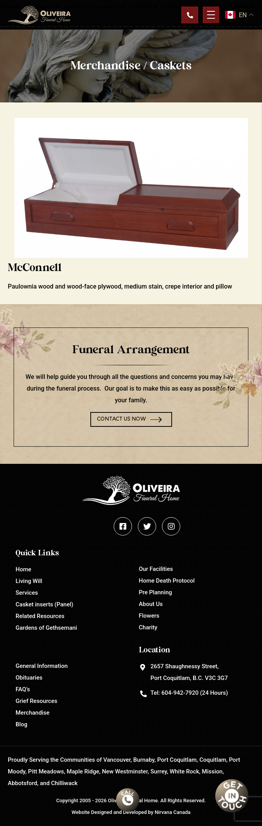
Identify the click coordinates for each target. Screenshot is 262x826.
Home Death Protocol (167, 580)
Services (27, 592)
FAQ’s (23, 689)
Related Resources (40, 616)
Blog (21, 724)
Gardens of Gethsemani (46, 627)
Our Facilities (156, 568)
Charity (148, 627)
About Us (151, 604)
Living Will (29, 581)
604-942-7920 (179, 692)
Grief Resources (36, 700)
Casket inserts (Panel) (44, 604)
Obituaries (29, 677)
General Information (42, 665)
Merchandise (32, 712)
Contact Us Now (121, 419)
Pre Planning (155, 592)
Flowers (149, 615)
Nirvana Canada (172, 812)
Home (23, 569)
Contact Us (189, 15)
